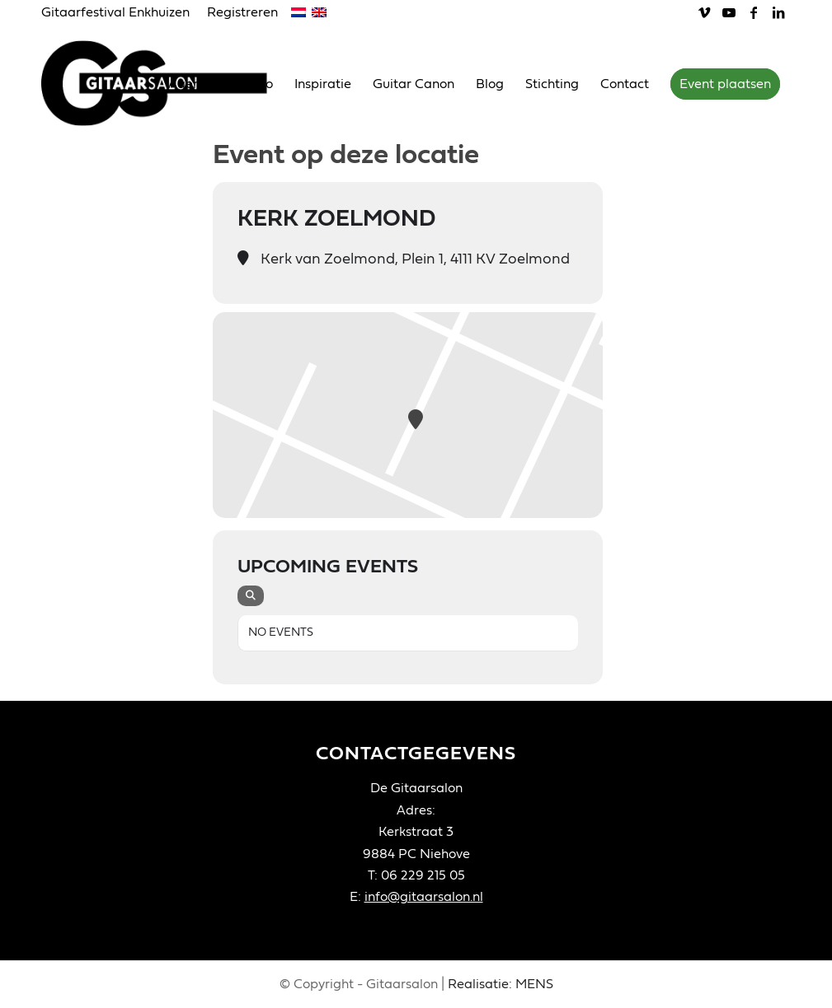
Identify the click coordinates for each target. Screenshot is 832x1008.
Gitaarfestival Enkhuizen (115, 12)
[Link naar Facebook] (753, 12)
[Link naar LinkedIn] (778, 12)
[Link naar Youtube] (728, 12)
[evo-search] (250, 596)
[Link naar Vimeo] (704, 12)
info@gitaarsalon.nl (423, 896)
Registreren (242, 12)
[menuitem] (120, 13)
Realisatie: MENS (500, 984)
